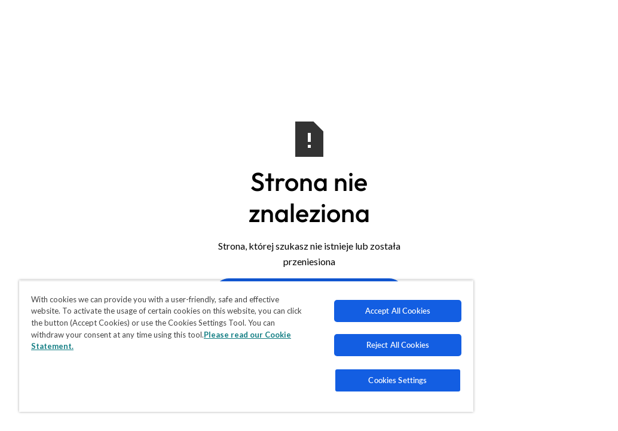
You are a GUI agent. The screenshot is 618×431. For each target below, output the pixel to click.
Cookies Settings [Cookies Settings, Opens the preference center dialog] (316, 380)
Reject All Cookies (316, 345)
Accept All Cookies (316, 310)
